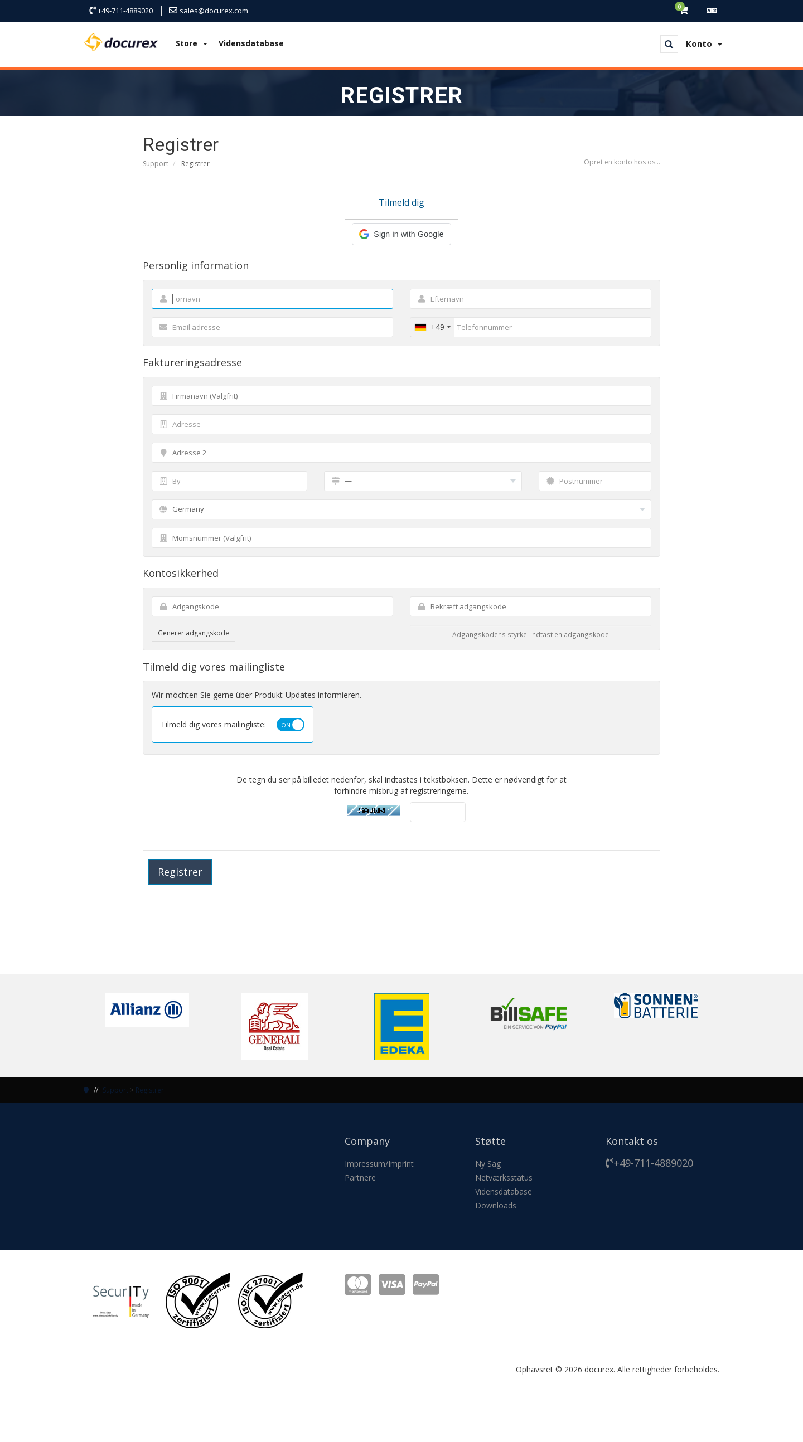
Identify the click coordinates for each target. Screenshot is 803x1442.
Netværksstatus (504, 1177)
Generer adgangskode (193, 633)
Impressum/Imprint (379, 1163)
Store (191, 43)
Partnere (360, 1177)
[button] (401, 234)
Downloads (495, 1205)
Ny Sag (488, 1163)
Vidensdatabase (251, 43)
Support (155, 163)
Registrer (150, 1090)
